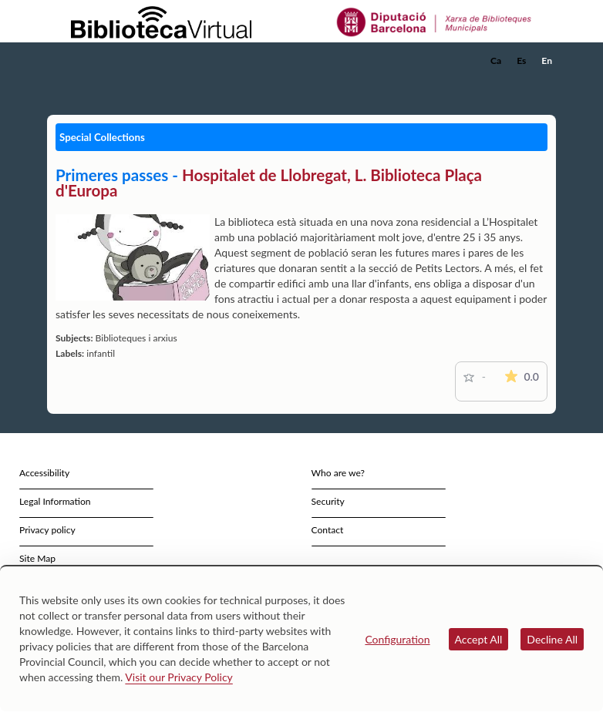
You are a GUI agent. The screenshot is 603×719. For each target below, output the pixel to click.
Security (328, 501)
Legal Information (55, 501)
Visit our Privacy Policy (178, 677)
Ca (495, 60)
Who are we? (338, 473)
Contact (328, 530)
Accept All (479, 639)
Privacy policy (47, 530)
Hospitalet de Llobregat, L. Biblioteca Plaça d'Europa (269, 183)
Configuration (397, 639)
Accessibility (44, 473)
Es (521, 60)
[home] (108, 61)
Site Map (37, 558)
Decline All (552, 639)
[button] (547, 82)
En (546, 60)
